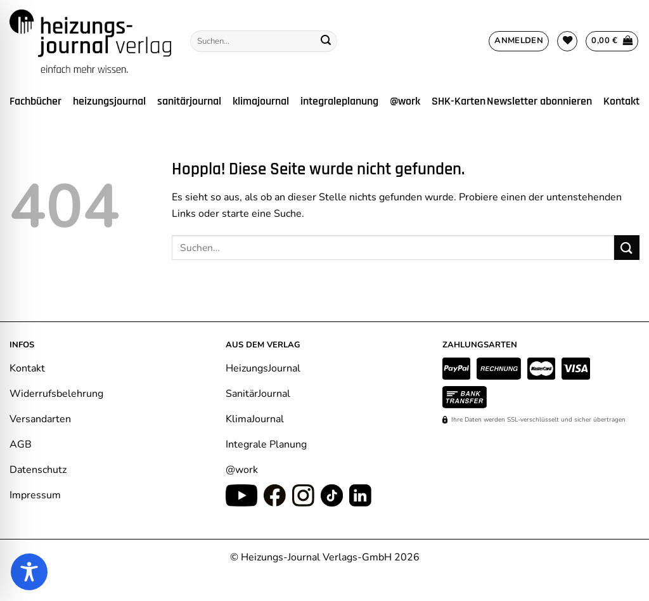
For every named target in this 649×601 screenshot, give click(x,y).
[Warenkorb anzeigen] (612, 41)
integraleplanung (339, 101)
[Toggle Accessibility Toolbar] (29, 571)
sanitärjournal (189, 101)
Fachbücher (35, 101)
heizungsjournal (109, 101)
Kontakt (621, 101)
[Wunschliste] (567, 41)
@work (405, 101)
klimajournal (261, 101)
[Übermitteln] (326, 41)
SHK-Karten (458, 101)
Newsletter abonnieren (539, 101)
